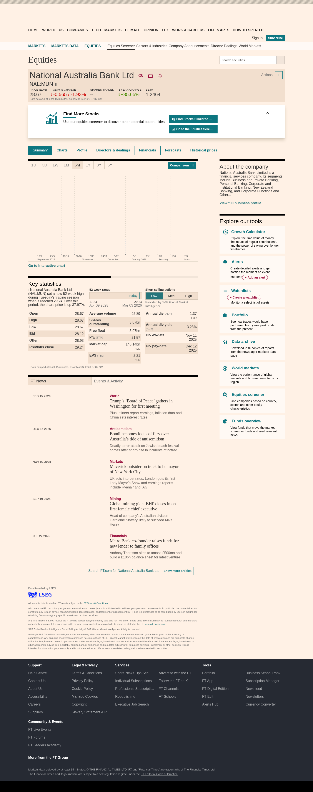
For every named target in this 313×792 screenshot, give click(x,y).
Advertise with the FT (175, 673)
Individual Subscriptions (133, 681)
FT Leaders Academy (44, 745)
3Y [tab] (99, 165)
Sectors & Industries (151, 46)
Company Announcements (189, 46)
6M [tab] (77, 165)
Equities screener (248, 394)
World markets (245, 368)
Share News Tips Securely (134, 673)
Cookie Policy (82, 689)
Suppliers (35, 712)
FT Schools (167, 696)
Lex (165, 30)
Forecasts (173, 150)
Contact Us (36, 681)
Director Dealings (224, 46)
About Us (35, 689)
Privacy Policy (82, 681)
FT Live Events (39, 729)
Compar (182, 165)
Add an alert (256, 277)
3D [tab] (44, 165)
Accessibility (37, 696)
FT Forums (36, 737)
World (48, 30)
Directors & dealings (113, 150)
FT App (207, 681)
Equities (93, 46)
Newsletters (255, 696)
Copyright (79, 704)
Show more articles (177, 571)
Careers (34, 704)
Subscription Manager (263, 681)
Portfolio (240, 315)
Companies (77, 30)
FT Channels (168, 689)
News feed (254, 689)
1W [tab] (55, 165)
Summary (40, 150)
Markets (113, 30)
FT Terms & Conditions (95, 603)
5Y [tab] (109, 165)
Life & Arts (218, 30)
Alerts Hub (210, 704)
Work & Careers (188, 30)
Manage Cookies (85, 696)
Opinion (151, 30)
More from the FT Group (48, 757)
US (61, 30)
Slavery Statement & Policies (91, 712)
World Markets (250, 46)
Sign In (257, 38)
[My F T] (279, 15)
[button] (30, 15)
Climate (132, 30)
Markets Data (65, 46)
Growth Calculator (248, 232)
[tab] (40, 150)
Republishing (125, 696)
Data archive (243, 341)
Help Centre (37, 673)
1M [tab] (66, 165)
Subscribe (275, 38)
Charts (62, 150)
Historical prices (203, 150)
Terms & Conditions (87, 673)
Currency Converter (261, 704)
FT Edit (207, 696)
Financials (147, 150)
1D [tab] (33, 165)
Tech (96, 30)
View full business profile (240, 203)
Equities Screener (121, 46)
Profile (82, 150)
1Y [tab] (88, 165)
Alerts (237, 262)
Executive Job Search (132, 704)
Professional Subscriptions (134, 689)
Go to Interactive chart (46, 265)
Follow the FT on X (173, 681)
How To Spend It (248, 30)
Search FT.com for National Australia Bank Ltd (123, 571)
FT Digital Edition (215, 689)
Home (33, 30)
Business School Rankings (265, 673)
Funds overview (246, 421)
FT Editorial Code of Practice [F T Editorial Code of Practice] (159, 774)
